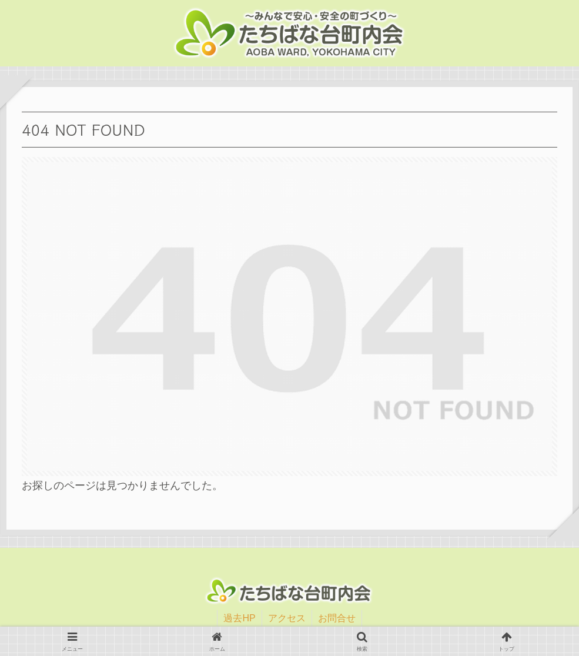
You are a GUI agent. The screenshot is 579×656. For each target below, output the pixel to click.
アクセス (287, 618)
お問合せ (337, 618)
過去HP (239, 618)
